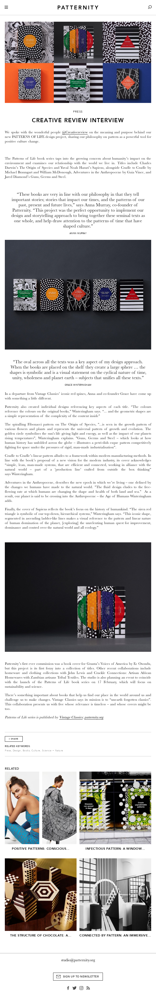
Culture (35, 750)
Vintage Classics (71, 717)
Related (12, 769)
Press (8, 750)
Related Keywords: (18, 746)
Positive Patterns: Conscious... (41, 849)
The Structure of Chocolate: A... (40, 935)
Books (26, 750)
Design (17, 750)
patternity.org (94, 717)
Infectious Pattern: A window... (115, 849)
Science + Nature (52, 750)
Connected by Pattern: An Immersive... (115, 935)
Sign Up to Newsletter (81, 976)
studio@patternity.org (78, 960)
